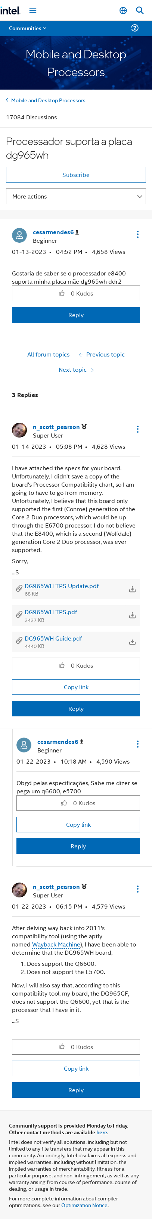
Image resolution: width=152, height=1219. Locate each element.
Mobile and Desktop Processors (48, 100)
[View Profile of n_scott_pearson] (60, 427)
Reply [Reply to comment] (76, 708)
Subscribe (76, 174)
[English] (123, 10)
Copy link (76, 687)
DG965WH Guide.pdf (53, 638)
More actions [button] (29, 196)
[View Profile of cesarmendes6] (56, 232)
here (101, 1132)
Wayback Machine (56, 944)
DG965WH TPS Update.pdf (62, 585)
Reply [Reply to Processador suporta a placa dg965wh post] (76, 314)
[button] (137, 234)
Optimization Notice (84, 1205)
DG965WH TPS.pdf (51, 611)
